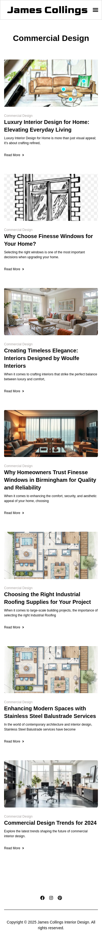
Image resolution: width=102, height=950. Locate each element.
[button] (95, 9)
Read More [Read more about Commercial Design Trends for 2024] (14, 848)
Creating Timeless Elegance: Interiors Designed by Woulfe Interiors (41, 358)
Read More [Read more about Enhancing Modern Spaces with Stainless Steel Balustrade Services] (14, 741)
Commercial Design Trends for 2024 (50, 823)
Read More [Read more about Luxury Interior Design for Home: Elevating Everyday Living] (14, 155)
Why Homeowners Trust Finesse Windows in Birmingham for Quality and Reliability (50, 480)
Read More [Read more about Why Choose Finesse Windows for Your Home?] (14, 269)
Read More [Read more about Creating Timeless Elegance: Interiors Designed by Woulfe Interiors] (14, 391)
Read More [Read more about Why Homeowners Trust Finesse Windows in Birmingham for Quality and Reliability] (14, 513)
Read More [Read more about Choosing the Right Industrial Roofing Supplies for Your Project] (14, 627)
